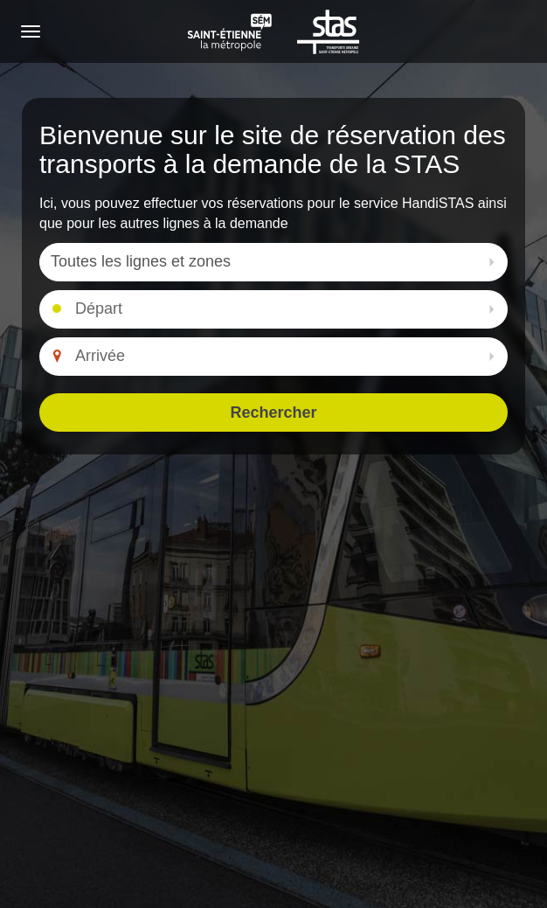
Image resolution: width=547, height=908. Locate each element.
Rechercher (273, 412)
